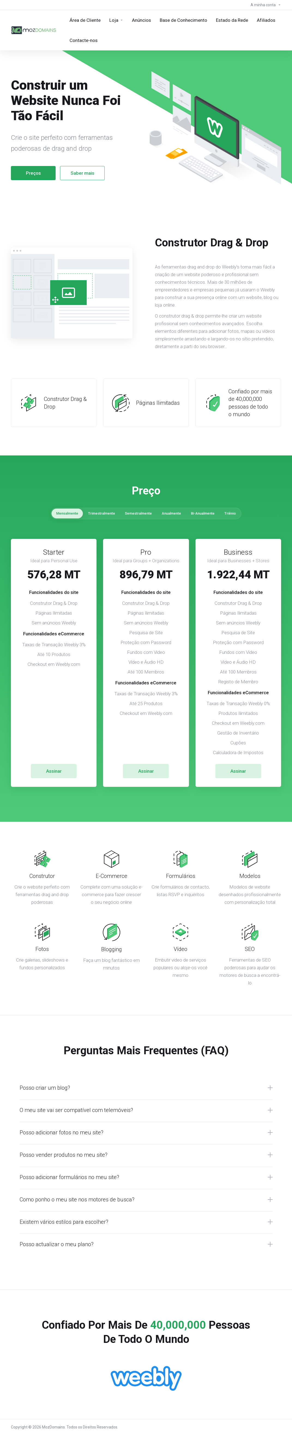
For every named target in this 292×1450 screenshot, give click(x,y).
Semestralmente (138, 513)
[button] (146, 1087)
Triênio (230, 513)
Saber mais (82, 173)
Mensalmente (67, 513)
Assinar (54, 771)
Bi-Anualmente (203, 513)
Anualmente (171, 513)
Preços (33, 173)
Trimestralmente (101, 513)
